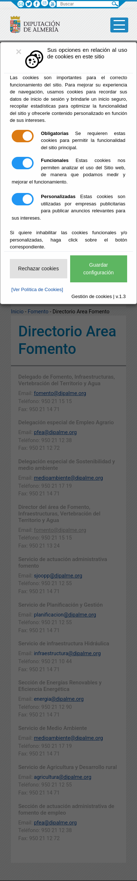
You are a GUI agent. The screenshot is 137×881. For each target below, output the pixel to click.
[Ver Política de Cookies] (37, 289)
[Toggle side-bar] (119, 25)
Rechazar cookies (38, 268)
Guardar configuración (98, 268)
